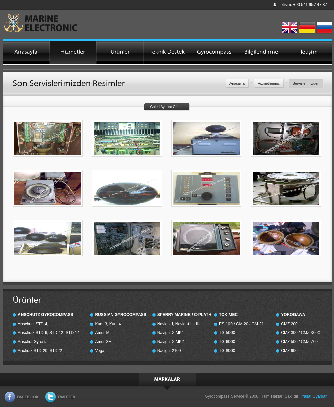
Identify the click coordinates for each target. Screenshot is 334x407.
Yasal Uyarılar (314, 396)
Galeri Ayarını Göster (167, 107)
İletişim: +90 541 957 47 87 (303, 4)
